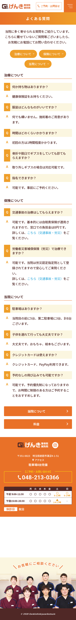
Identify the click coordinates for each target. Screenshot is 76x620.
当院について (37, 64)
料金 (36, 424)
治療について (22, 54)
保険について (51, 54)
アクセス (39, 460)
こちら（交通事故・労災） (45, 232)
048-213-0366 (40, 477)
